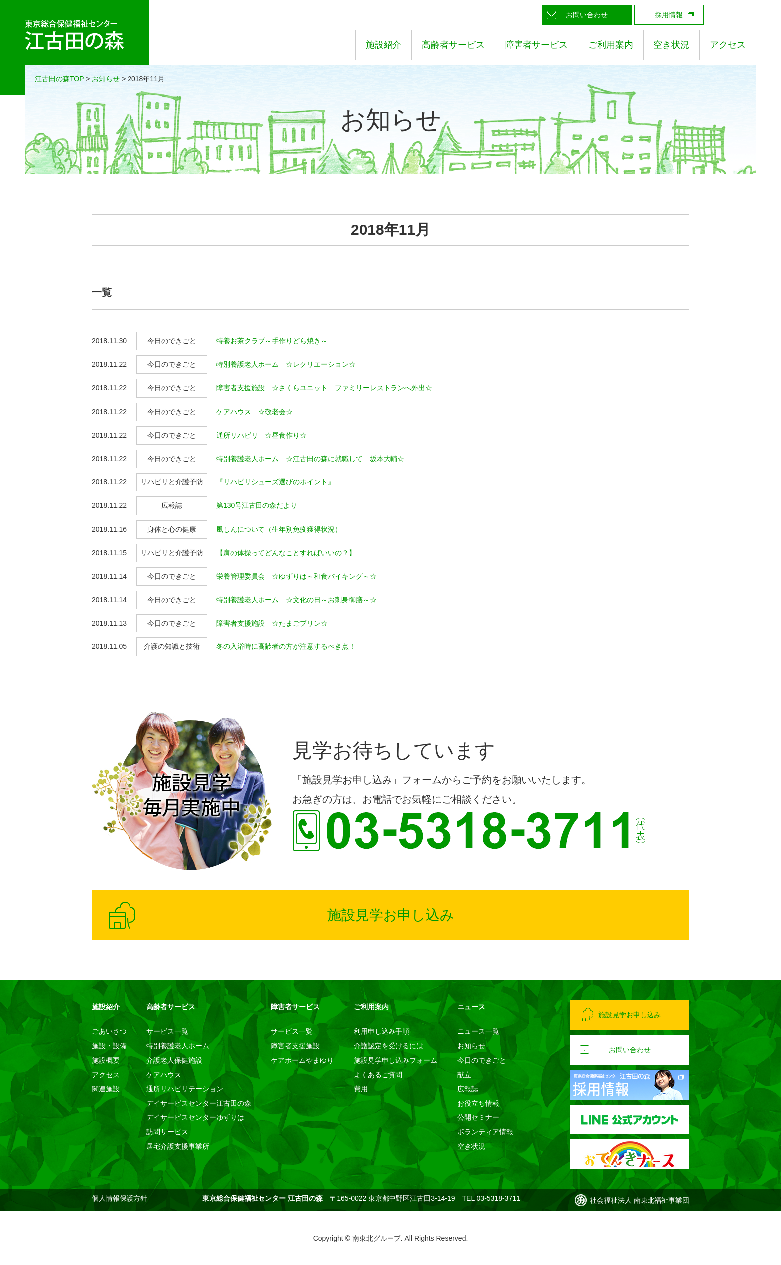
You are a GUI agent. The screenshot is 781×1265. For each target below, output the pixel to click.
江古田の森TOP (59, 79)
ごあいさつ (109, 1031)
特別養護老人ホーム (177, 1046)
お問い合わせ (587, 15)
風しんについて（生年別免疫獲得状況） (279, 529)
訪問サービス (167, 1132)
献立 (464, 1075)
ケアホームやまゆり (302, 1060)
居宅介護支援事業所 (177, 1146)
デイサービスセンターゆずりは (195, 1117)
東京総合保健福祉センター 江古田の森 (74, 47)
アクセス (728, 45)
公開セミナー (478, 1117)
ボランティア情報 (485, 1132)
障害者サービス (536, 45)
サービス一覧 (167, 1031)
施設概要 (106, 1060)
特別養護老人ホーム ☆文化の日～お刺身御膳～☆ (296, 600)
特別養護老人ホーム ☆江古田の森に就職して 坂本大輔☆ (310, 459)
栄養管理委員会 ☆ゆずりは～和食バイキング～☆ (296, 576)
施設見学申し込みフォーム (395, 1060)
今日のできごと (481, 1060)
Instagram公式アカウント (746, 15)
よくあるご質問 (378, 1075)
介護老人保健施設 (174, 1060)
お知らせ (106, 79)
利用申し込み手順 (381, 1031)
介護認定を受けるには (388, 1046)
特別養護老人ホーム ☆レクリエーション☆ (286, 364)
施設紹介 (383, 45)
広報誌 (467, 1089)
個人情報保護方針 (119, 1198)
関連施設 (106, 1089)
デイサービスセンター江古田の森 (198, 1103)
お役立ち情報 (478, 1103)
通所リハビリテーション (184, 1089)
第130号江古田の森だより (256, 505)
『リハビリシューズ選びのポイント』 (275, 482)
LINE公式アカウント (724, 15)
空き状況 (671, 45)
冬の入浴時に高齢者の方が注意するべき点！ (286, 646)
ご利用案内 (610, 45)
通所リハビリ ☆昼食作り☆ (261, 435)
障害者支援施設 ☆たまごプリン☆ (272, 623)
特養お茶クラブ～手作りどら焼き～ (272, 341)
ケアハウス (163, 1075)
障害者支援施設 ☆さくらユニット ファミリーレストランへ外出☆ (324, 388)
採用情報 (669, 15)
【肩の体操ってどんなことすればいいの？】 (286, 553)
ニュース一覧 (478, 1031)
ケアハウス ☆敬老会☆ (254, 412)
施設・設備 (109, 1046)
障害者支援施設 (295, 1046)
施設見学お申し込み (390, 915)
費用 (361, 1089)
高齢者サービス (453, 45)
